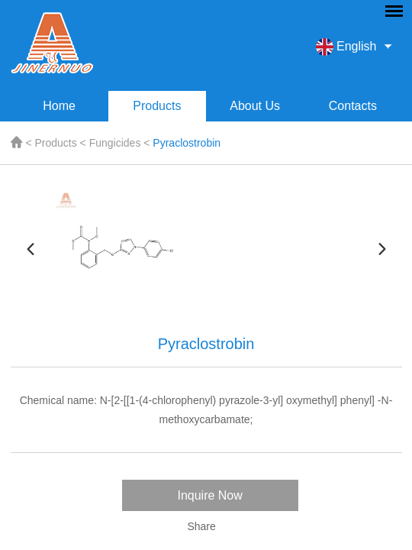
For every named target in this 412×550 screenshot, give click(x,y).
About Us (255, 105)
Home (59, 105)
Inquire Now (209, 495)
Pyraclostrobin (186, 143)
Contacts (353, 105)
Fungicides (115, 143)
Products (157, 105)
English (346, 47)
